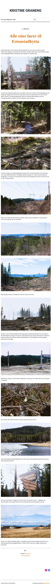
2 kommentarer (25, 555)
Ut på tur (28, 553)
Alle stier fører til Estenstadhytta (25, 39)
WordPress (47, 583)
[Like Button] (25, 551)
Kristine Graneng (25, 11)
